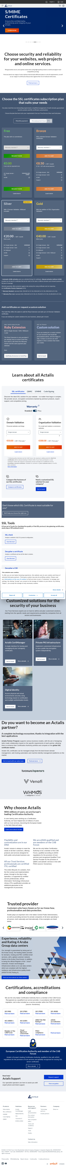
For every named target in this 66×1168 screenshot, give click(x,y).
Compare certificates (15, 487)
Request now (17, 156)
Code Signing (49, 391)
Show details (57, 590)
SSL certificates (18, 391)
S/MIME (38, 391)
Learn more (17, 193)
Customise (33, 595)
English (53, 1)
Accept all (54, 595)
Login (61, 1)
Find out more (9, 1013)
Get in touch (41, 489)
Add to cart (49, 156)
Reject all (12, 595)
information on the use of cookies (15, 579)
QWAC (29, 391)
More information (12, 466)
